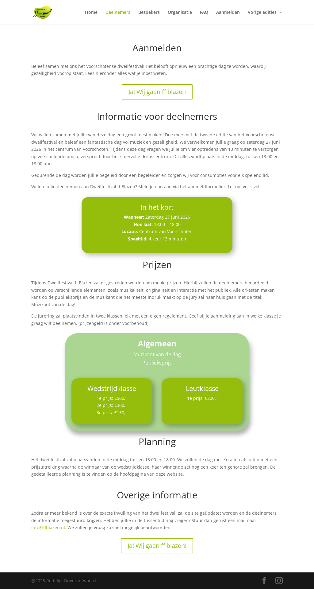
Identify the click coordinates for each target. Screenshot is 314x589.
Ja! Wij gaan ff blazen (157, 92)
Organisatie (180, 12)
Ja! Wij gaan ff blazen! (157, 545)
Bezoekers (149, 12)
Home (91, 12)
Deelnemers (117, 12)
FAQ (204, 12)
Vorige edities (262, 12)
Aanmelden (228, 12)
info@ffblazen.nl (48, 527)
